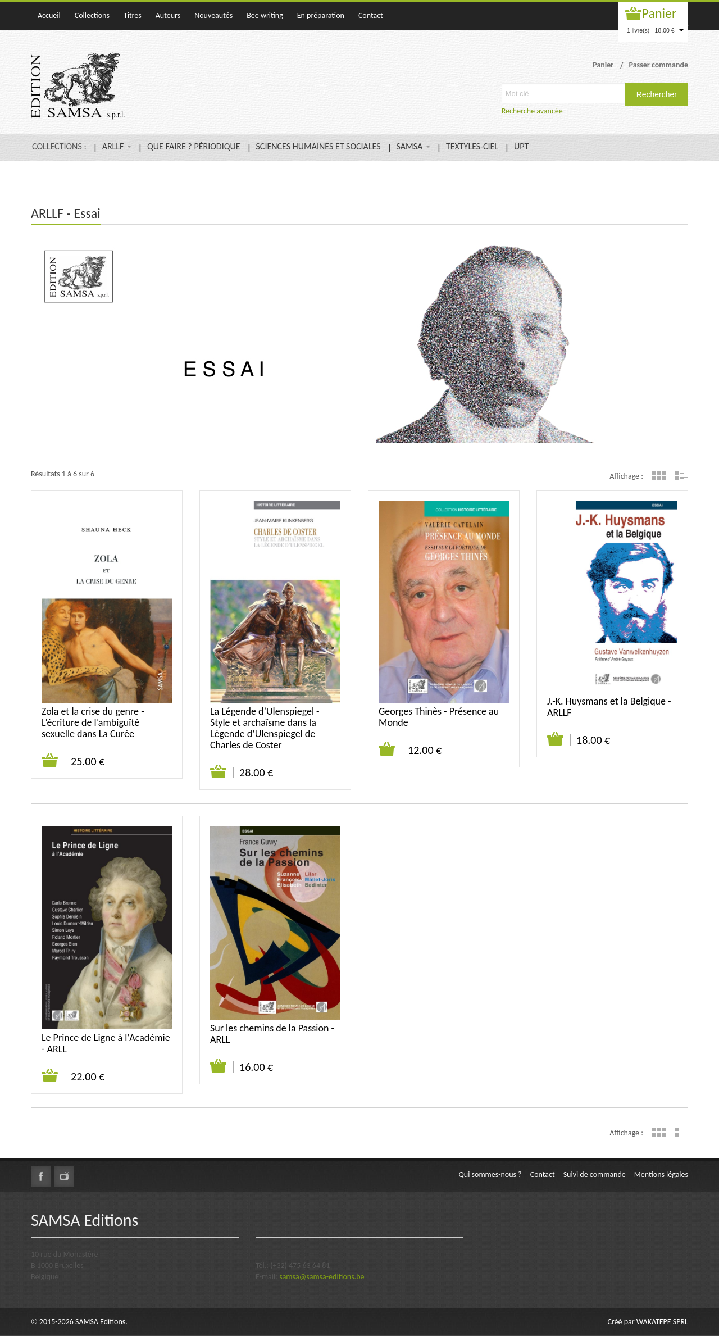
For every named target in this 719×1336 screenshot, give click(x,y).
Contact (370, 15)
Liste (681, 475)
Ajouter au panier (50, 760)
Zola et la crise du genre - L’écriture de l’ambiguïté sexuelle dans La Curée (93, 722)
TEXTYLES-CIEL (472, 146)
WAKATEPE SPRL (662, 1321)
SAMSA (413, 146)
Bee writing (265, 15)
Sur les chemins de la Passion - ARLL (272, 1034)
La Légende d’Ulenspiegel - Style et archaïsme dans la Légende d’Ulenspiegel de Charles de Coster (265, 728)
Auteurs (168, 15)
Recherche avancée (532, 111)
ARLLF (116, 146)
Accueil (49, 15)
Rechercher (656, 94)
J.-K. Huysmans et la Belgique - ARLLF (609, 707)
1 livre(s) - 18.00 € (655, 30)
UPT (521, 146)
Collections (92, 15)
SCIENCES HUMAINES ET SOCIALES (318, 146)
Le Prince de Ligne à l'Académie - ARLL (106, 1043)
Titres (133, 15)
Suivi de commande (594, 1174)
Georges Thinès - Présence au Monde (439, 717)
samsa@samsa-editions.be (321, 1277)
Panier (659, 13)
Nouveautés (213, 15)
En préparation (320, 15)
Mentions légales (661, 1174)
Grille (659, 475)
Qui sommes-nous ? (489, 1174)
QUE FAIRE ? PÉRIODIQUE (193, 146)
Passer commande (658, 65)
